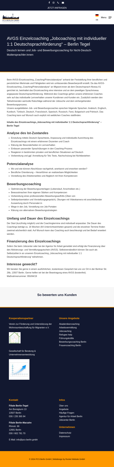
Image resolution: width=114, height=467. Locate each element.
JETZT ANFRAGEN (57, 8)
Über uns (63, 406)
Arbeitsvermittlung (68, 327)
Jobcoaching (65, 331)
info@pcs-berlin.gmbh (27, 439)
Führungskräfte (66, 338)
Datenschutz (65, 433)
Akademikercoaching (69, 324)
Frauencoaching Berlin (70, 345)
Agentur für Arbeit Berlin (70, 416)
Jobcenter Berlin (67, 420)
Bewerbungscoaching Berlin (72, 342)
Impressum (64, 436)
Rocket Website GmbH (75, 459)
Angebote (64, 409)
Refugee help (65, 335)
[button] (106, 17)
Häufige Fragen (66, 413)
